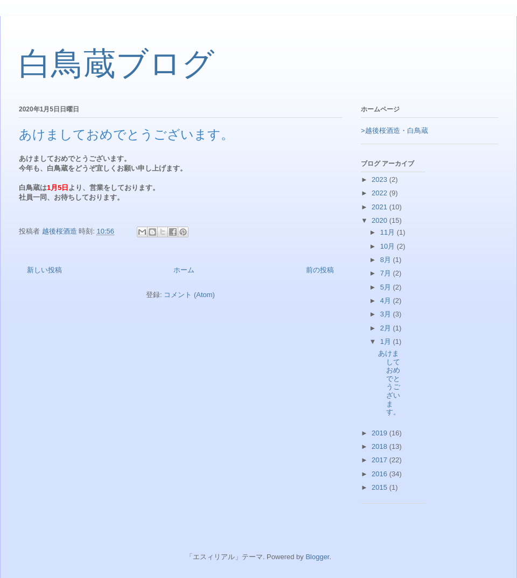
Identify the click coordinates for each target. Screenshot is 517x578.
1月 (386, 341)
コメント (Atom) (189, 295)
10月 (388, 246)
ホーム (183, 270)
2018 (380, 446)
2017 (380, 460)
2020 (380, 220)
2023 (380, 179)
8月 (386, 260)
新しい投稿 (44, 270)
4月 (386, 301)
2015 (380, 487)
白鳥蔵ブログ (116, 64)
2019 (380, 433)
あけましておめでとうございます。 (126, 135)
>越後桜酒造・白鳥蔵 (394, 130)
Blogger (317, 557)
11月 (388, 232)
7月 (386, 273)
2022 (380, 193)
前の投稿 (320, 270)
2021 (380, 207)
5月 (386, 287)
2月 (386, 328)
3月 (386, 314)
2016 (380, 474)
